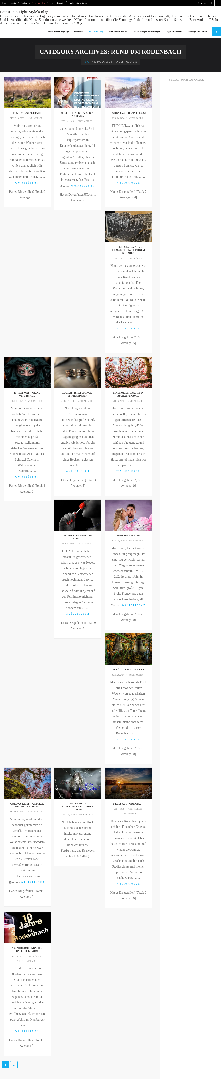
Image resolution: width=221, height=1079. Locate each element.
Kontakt (24, 3)
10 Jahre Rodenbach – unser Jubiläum (27, 950)
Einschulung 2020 (128, 535)
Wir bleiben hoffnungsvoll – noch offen (78, 806)
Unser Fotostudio (56, 3)
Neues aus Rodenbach (128, 804)
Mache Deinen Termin (77, 3)
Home (86, 62)
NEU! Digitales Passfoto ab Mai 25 (78, 115)
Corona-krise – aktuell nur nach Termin (27, 805)
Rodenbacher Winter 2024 (128, 113)
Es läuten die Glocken (128, 670)
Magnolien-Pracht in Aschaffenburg (128, 394)
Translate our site (9, 3)
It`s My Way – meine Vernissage (27, 394)
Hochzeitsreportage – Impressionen (78, 394)
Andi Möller (35, 118)
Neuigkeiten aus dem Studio (77, 537)
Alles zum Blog (38, 3)
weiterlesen (27, 182)
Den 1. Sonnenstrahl (27, 113)
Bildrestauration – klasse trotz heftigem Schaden (128, 250)
